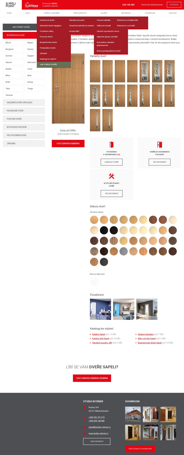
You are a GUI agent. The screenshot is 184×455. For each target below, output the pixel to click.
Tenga (30, 88)
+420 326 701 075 (97, 386)
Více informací (135, 162)
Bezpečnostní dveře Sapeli (150, 311)
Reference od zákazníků (127, 20)
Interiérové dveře (47, 20)
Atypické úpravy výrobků (107, 37)
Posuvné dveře (46, 37)
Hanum (9, 62)
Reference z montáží (126, 26)
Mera (8, 75)
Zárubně (43, 53)
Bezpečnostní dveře (48, 42)
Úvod (9, 13)
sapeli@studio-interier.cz (100, 395)
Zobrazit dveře (104, 162)
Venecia (9, 95)
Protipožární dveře (48, 47)
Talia (8, 88)
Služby (104, 13)
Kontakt (173, 13)
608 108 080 (128, 5)
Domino (9, 56)
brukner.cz (104, 451)
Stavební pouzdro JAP (102, 311)
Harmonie (31, 62)
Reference (126, 13)
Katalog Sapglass (145, 303)
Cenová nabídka (104, 20)
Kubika (8, 69)
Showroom (150, 13)
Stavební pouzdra (77, 20)
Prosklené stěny (47, 31)
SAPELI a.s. (127, 449)
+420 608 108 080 (97, 389)
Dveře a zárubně (51, 13)
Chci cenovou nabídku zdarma (92, 347)
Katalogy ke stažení (48, 58)
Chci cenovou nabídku (68, 143)
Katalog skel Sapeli (100, 307)
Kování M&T (75, 31)
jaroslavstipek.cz (92, 451)
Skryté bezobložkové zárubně (82, 26)
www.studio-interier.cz (98, 402)
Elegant (30, 56)
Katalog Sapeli (98, 303)
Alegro (30, 43)
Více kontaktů (97, 410)
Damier (30, 49)
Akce (27, 13)
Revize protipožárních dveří (109, 50)
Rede (8, 82)
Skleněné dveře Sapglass (51, 26)
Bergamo (10, 49)
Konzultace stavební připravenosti (106, 43)
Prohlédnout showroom (140, 417)
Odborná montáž (104, 26)
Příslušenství (80, 13)
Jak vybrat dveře (49, 64)
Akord (8, 43)
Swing (30, 82)
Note (29, 75)
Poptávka (174, 5)
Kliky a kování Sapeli (147, 307)
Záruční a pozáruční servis (108, 31)
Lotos (29, 69)
